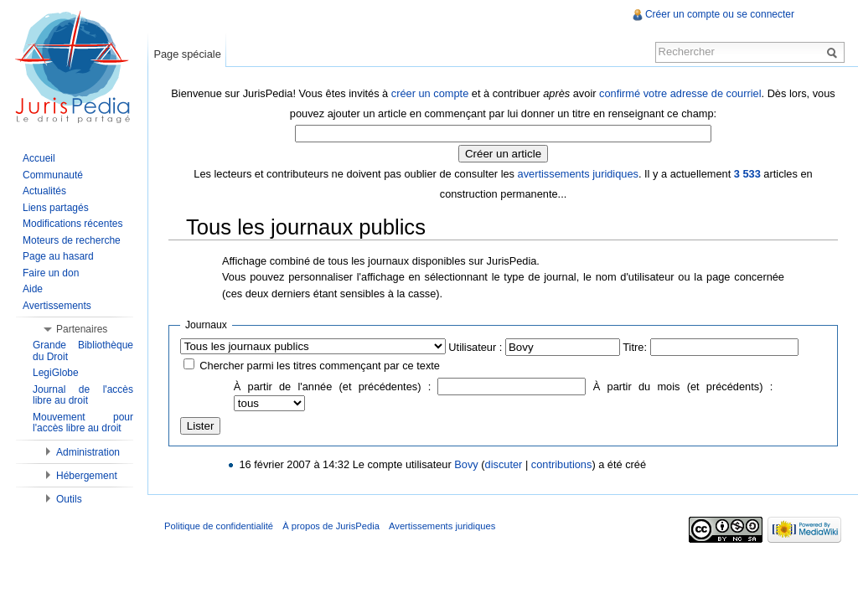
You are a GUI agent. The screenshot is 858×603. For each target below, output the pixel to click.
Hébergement (86, 476)
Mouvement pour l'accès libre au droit (83, 423)
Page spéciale (186, 54)
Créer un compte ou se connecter (719, 14)
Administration (88, 452)
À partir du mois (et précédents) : (683, 386)
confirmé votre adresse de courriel (680, 93)
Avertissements (57, 306)
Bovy (466, 464)
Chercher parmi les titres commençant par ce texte (319, 365)
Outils (69, 499)
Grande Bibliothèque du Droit (83, 351)
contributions (561, 464)
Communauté (53, 175)
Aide (33, 289)
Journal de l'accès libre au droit (83, 395)
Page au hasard (58, 256)
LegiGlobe (56, 373)
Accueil (39, 158)
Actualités (44, 191)
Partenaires (81, 329)
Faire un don (51, 273)
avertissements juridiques (578, 174)
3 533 (747, 174)
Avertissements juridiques (442, 526)
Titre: (635, 347)
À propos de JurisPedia (331, 526)
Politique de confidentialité (218, 526)
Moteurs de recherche (72, 240)
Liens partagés (56, 208)
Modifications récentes (72, 223)
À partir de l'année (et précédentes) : (332, 386)
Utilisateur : (475, 347)
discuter (504, 464)
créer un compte (429, 93)
